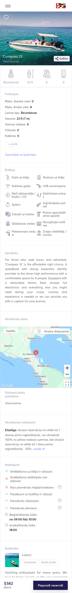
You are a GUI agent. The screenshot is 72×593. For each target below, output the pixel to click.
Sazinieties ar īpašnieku (20, 155)
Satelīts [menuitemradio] (10, 331)
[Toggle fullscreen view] (67, 383)
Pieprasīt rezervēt (50, 585)
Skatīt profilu (48, 562)
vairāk (39, 449)
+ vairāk (13, 144)
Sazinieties (30, 562)
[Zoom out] (67, 374)
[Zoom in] (67, 368)
